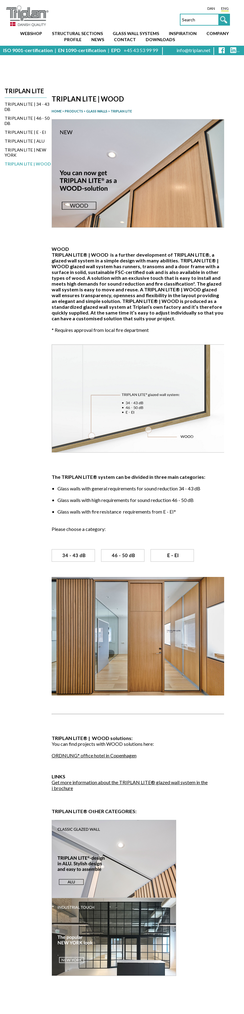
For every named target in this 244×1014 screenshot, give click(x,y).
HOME (57, 111)
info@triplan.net (193, 50)
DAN (211, 8)
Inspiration (183, 33)
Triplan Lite (24, 90)
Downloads (160, 39)
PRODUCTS (74, 111)
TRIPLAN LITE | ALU (25, 141)
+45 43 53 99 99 (141, 50)
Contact (125, 39)
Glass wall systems (136, 33)
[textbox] (205, 20)
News (97, 39)
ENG (225, 8)
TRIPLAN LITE (121, 111)
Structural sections (77, 33)
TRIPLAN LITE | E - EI (25, 132)
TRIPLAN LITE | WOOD (28, 163)
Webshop (31, 33)
